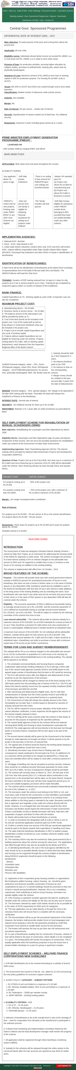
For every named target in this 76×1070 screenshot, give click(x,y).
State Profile (22, 11)
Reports (53, 16)
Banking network (16, 16)
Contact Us (49, 20)
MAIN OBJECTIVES (14, 154)
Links (41, 20)
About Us (12, 11)
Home (5, 11)
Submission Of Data (30, 20)
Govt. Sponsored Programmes (36, 16)
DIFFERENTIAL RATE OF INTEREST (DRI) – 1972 (29, 36)
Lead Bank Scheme (65, 11)
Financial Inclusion (49, 11)
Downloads (61, 16)
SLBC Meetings (34, 11)
